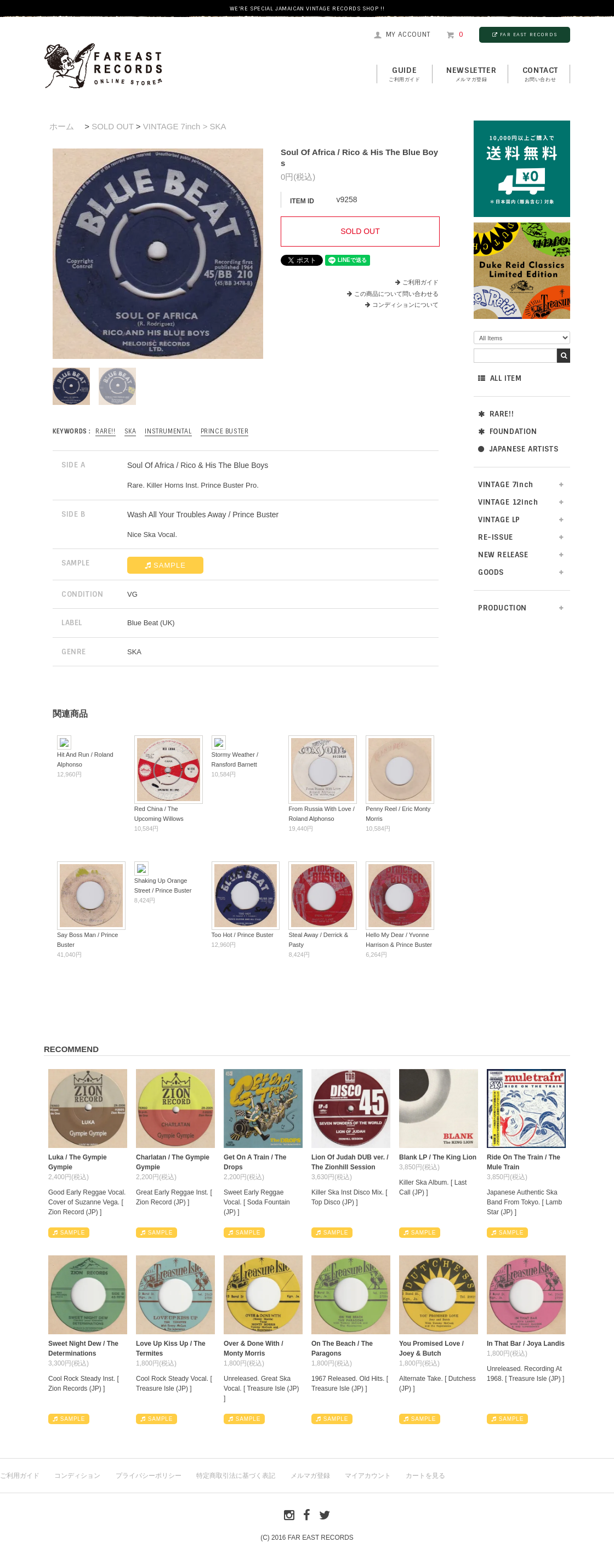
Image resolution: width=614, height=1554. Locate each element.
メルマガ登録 (310, 1475)
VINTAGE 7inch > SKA (184, 126)
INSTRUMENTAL (168, 431)
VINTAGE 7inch (505, 484)
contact (540, 74)
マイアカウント (368, 1475)
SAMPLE (165, 565)
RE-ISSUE (495, 537)
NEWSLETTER (471, 74)
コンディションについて (402, 304)
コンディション (77, 1475)
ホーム (61, 126)
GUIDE (404, 74)
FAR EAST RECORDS (524, 34)
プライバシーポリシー (148, 1475)
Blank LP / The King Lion (437, 1157)
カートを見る (425, 1475)
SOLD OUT (112, 126)
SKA (130, 431)
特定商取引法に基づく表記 (235, 1475)
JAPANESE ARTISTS (518, 449)
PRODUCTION (502, 608)
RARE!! (496, 414)
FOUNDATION (507, 431)
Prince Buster (225, 431)
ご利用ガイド (420, 282)
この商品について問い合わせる (396, 293)
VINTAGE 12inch (508, 502)
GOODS (491, 572)
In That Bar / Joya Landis (526, 1343)
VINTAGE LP (499, 519)
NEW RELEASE (503, 554)
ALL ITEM (499, 378)
